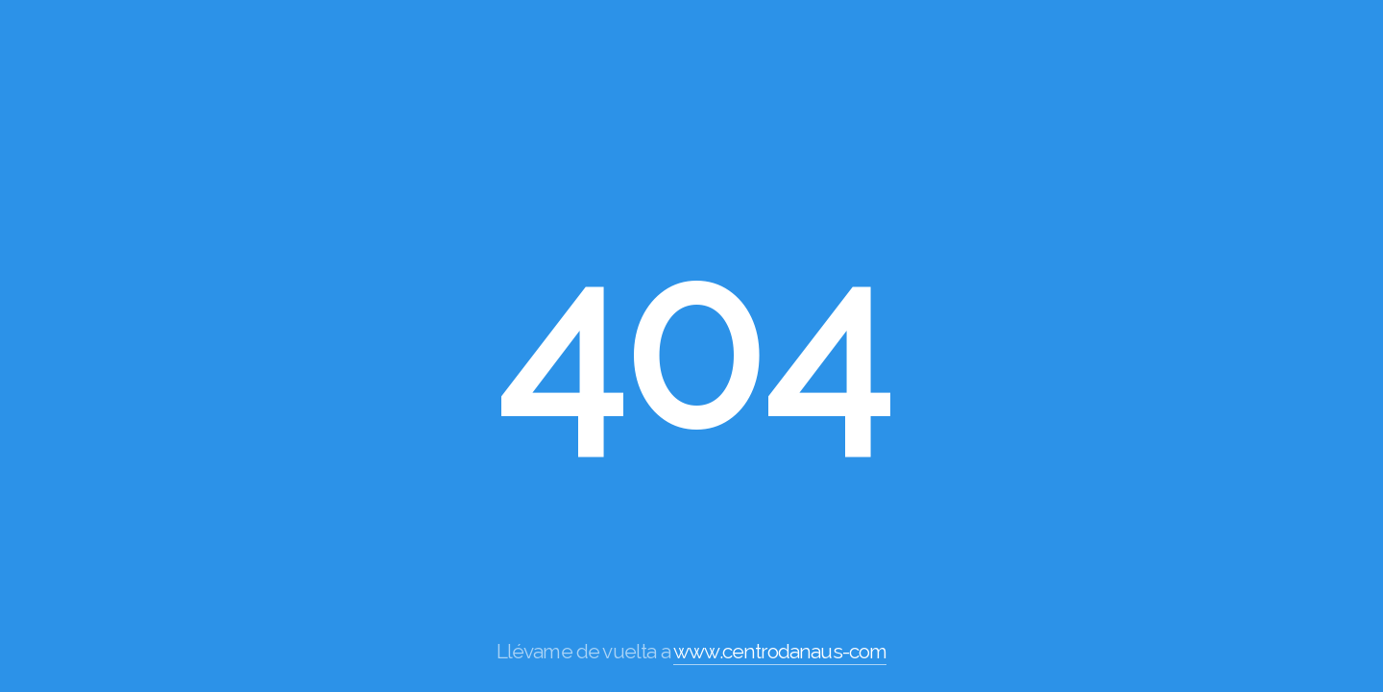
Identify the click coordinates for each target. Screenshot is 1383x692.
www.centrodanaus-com (779, 651)
